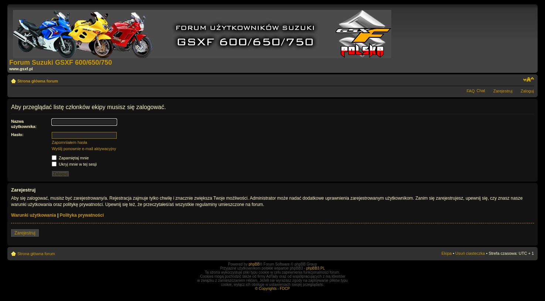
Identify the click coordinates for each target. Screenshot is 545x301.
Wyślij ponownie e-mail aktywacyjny (84, 148)
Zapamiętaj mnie (70, 158)
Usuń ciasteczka (470, 253)
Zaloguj (527, 91)
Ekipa (447, 253)
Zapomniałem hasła (69, 142)
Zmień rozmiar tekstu (528, 79)
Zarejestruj (502, 91)
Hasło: (17, 134)
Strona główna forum (37, 81)
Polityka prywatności (82, 215)
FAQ (471, 91)
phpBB (254, 264)
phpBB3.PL (315, 268)
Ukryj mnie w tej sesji (74, 164)
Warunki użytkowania (33, 215)
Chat (481, 90)
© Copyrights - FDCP (272, 289)
